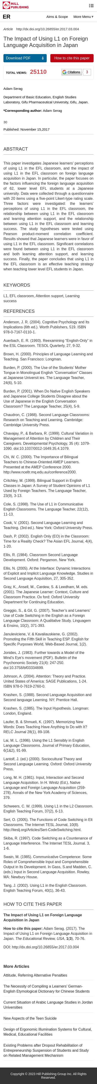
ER (6, 17)
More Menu (82, 17)
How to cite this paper (72, 58)
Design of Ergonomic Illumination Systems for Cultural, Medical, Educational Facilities (47, 1031)
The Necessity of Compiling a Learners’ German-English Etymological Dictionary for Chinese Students (46, 988)
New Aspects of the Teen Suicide (30, 1018)
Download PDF (18, 58)
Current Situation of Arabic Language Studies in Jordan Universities (48, 1004)
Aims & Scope (57, 17)
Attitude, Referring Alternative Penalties (35, 975)
